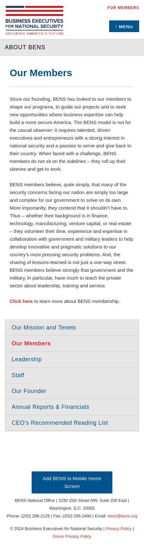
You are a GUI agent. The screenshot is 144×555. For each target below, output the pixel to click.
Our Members (31, 343)
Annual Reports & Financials (50, 407)
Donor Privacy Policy (72, 536)
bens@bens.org (122, 516)
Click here (21, 301)
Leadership (27, 359)
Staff (18, 375)
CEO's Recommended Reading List (60, 423)
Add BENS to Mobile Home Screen (72, 482)
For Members (123, 8)
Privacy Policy (119, 528)
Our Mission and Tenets (44, 327)
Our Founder (29, 391)
